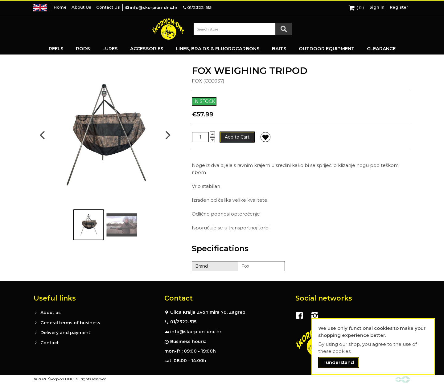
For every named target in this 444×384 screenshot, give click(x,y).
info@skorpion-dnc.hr (195, 331)
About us (50, 312)
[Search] (283, 29)
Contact (49, 343)
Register (399, 7)
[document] (373, 346)
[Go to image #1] (88, 224)
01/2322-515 (183, 322)
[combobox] (242, 29)
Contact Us (108, 7)
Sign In (376, 7)
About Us (81, 7)
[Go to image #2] (121, 224)
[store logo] (168, 29)
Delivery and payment (65, 332)
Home (60, 7)
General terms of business (70, 322)
